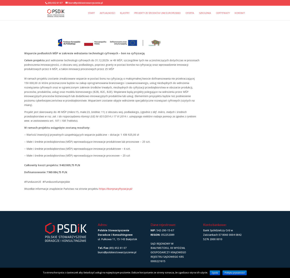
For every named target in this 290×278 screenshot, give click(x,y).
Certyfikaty (223, 13)
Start (91, 13)
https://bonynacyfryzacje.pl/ (115, 189)
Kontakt (240, 13)
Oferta (190, 13)
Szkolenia (205, 13)
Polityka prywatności (235, 273)
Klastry (124, 13)
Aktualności (107, 13)
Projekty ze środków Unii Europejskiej (157, 13)
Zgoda (215, 273)
